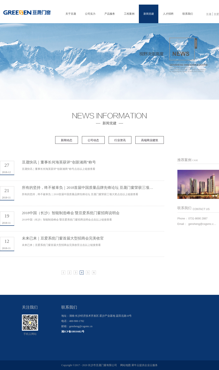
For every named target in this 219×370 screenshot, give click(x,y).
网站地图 (125, 365)
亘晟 (208, 14)
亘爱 (216, 14)
